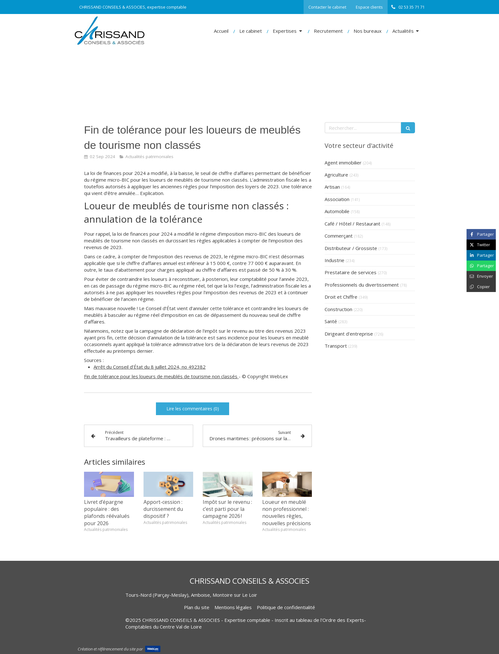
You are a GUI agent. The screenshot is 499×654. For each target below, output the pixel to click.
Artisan (332, 187)
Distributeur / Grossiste (351, 248)
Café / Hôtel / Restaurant (352, 223)
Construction (338, 309)
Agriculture (336, 174)
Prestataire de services (350, 272)
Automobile (337, 211)
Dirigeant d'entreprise (349, 333)
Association (337, 199)
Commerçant (339, 236)
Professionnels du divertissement (362, 285)
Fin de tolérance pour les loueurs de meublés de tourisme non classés (161, 376)
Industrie (334, 260)
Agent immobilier (343, 162)
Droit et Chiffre (341, 297)
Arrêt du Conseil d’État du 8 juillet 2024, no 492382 (150, 367)
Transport (336, 346)
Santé (331, 321)
